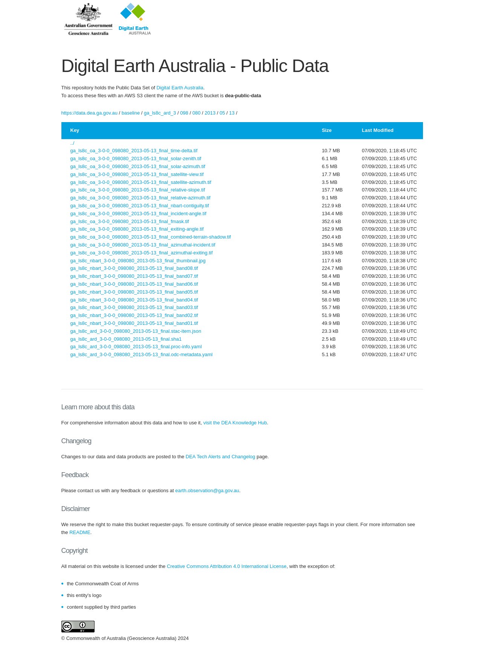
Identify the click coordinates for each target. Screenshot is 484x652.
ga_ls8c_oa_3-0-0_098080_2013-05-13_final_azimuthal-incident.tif (142, 245)
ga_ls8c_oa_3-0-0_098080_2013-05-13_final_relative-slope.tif (137, 190)
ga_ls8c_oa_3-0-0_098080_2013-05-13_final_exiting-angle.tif (137, 229)
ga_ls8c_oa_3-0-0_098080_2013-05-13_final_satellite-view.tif (137, 174)
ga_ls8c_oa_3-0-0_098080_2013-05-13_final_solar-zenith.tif (136, 158)
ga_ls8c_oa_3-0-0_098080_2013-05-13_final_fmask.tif (129, 221)
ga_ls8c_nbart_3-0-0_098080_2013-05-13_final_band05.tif (134, 292)
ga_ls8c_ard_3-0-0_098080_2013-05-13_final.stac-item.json (136, 331)
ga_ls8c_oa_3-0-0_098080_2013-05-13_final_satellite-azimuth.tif (140, 182)
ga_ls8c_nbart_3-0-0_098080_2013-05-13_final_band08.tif (134, 268)
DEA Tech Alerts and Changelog (220, 456)
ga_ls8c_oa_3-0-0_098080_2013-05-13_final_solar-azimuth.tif (137, 166)
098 (184, 113)
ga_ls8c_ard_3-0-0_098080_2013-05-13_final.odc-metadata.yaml (141, 354)
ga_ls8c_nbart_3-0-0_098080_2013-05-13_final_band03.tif (134, 307)
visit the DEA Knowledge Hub (235, 422)
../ (72, 143)
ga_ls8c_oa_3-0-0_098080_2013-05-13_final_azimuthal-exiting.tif (141, 253)
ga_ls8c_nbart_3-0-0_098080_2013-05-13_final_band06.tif (134, 284)
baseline (131, 113)
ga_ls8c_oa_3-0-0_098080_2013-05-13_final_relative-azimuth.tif (140, 197)
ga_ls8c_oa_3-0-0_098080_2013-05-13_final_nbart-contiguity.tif (139, 205)
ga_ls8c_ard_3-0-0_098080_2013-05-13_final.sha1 (126, 339)
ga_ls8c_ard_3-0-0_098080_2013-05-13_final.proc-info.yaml (136, 346)
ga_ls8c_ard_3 (160, 113)
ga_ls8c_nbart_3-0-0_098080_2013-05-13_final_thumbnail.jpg (138, 260)
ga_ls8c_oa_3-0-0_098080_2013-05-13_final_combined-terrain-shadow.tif (150, 237)
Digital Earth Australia (179, 87)
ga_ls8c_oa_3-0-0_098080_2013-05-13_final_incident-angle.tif (138, 213)
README (79, 532)
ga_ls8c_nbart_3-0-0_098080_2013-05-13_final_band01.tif (134, 323)
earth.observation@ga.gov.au (207, 490)
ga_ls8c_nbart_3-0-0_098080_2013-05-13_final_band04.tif (134, 300)
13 (231, 113)
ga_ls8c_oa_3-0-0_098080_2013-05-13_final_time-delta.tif (134, 150)
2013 (210, 113)
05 (222, 113)
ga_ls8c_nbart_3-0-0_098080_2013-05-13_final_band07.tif (134, 276)
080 (196, 113)
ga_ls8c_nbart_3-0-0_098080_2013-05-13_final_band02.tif (134, 315)
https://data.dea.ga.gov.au (89, 113)
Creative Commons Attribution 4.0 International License (227, 566)
